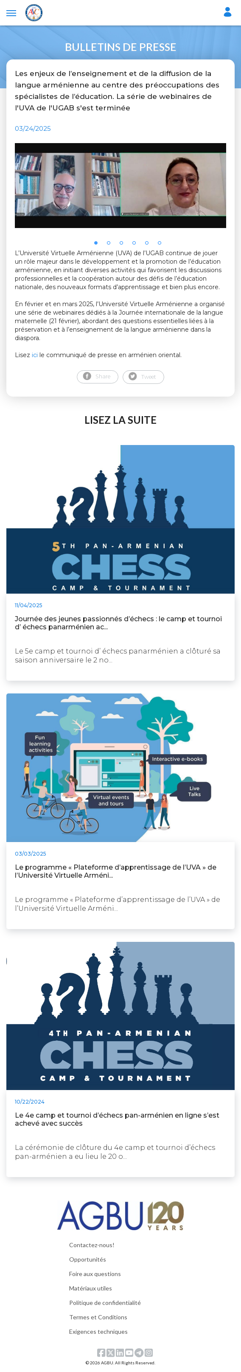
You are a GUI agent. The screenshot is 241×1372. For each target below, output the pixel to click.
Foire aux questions (95, 1273)
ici (35, 355)
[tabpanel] (120, 185)
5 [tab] (149, 245)
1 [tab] (98, 245)
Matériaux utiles (90, 1288)
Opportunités (87, 1259)
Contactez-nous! (92, 1244)
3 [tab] (124, 245)
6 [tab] (162, 245)
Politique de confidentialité (105, 1302)
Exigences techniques (98, 1331)
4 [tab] (136, 245)
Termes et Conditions (98, 1317)
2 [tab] (111, 245)
